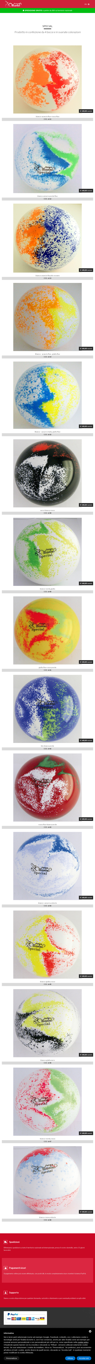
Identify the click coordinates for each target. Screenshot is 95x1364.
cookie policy (83, 1342)
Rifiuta (70, 1358)
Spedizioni (14, 1242)
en (86, 4)
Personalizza (11, 1358)
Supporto (14, 1292)
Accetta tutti (84, 1358)
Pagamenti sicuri (17, 1268)
